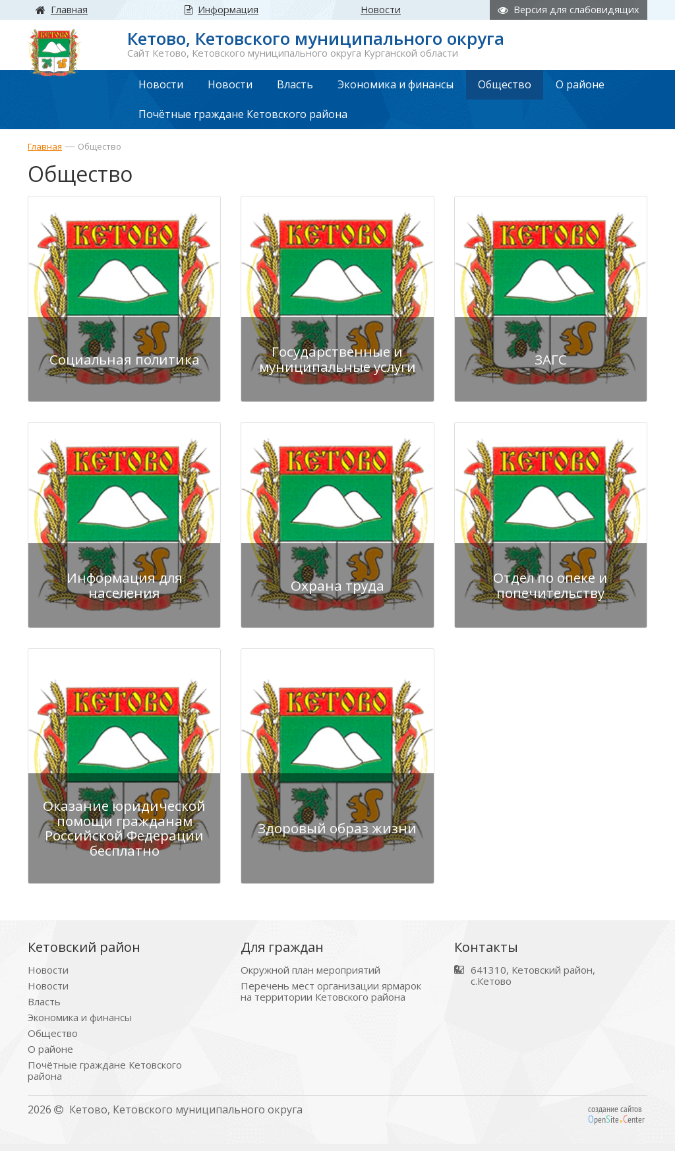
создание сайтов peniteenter (616, 1121)
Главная (45, 146)
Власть (44, 1009)
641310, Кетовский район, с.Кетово (533, 983)
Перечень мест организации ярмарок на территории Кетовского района (331, 999)
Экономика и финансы (80, 1024)
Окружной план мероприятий (310, 977)
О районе (50, 1056)
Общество (99, 146)
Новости (48, 977)
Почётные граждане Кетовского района (105, 1078)
